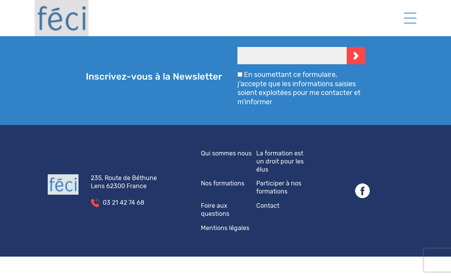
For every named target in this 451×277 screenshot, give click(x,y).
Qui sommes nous (226, 153)
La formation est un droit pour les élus (280, 161)
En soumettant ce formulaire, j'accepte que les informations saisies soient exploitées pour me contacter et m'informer (299, 88)
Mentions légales (225, 228)
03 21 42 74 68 (123, 202)
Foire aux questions (215, 209)
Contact (267, 205)
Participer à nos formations (278, 187)
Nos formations (222, 183)
